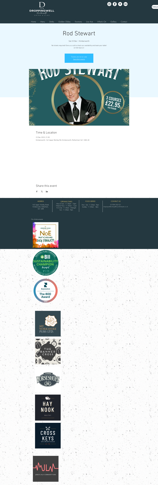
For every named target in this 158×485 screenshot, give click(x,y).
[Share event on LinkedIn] (47, 191)
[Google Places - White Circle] (120, 4)
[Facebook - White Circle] (115, 4)
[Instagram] (109, 4)
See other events (79, 59)
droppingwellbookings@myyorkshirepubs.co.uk (115, 207)
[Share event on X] (42, 191)
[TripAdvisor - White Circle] (126, 4)
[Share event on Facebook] (37, 191)
